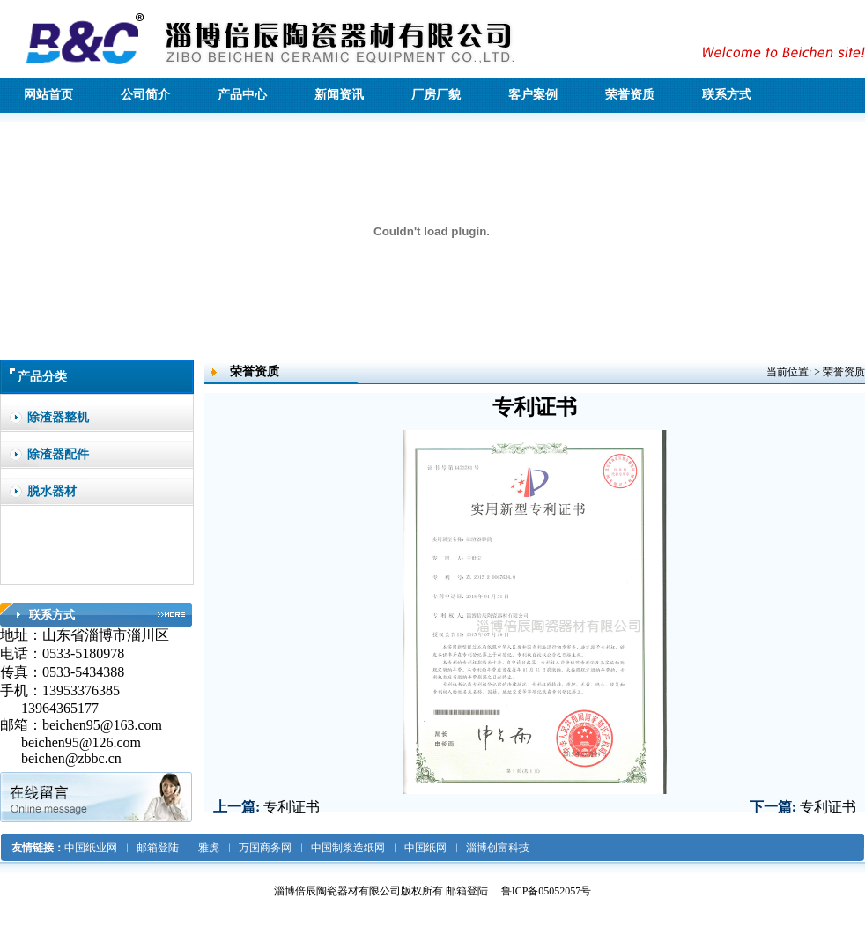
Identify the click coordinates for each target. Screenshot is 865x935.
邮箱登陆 (467, 891)
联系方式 (726, 94)
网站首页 (48, 94)
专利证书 (291, 806)
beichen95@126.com (81, 742)
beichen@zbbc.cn (73, 758)
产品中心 (242, 94)
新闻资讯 (339, 94)
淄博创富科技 (497, 848)
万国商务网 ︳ (273, 848)
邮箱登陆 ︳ (166, 848)
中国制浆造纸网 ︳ (356, 848)
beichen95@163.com (102, 724)
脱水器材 (52, 491)
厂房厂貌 (436, 94)
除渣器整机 (58, 417)
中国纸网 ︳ (433, 848)
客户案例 (533, 94)
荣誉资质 (629, 94)
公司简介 (145, 94)
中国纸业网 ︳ (98, 848)
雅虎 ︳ (216, 848)
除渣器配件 (58, 454)
